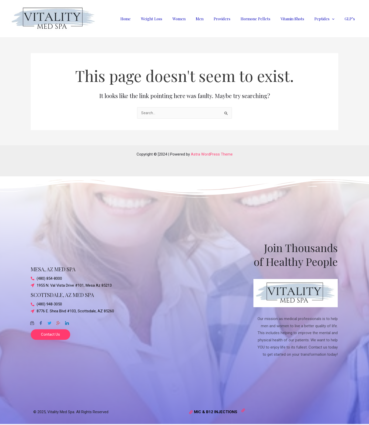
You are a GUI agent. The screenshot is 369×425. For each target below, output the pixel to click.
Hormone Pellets (264, 18)
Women (195, 18)
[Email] (32, 321)
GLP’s (351, 18)
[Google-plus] (58, 321)
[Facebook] (41, 321)
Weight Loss (170, 18)
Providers (233, 18)
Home (147, 18)
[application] (335, 18)
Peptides (328, 18)
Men (214, 18)
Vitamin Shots (299, 18)
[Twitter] (49, 321)
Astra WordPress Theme (212, 154)
